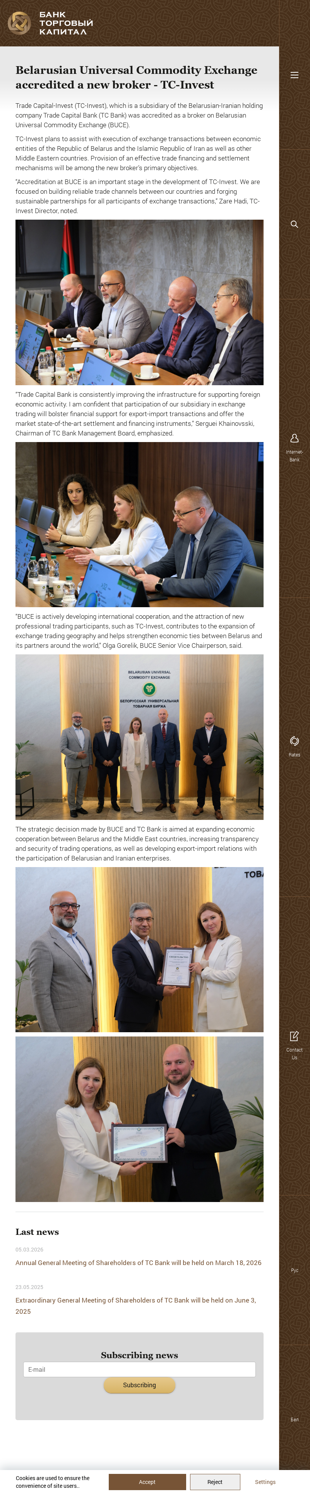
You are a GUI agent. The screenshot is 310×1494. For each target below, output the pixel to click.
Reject (215, 1481)
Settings (265, 1481)
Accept (147, 1481)
